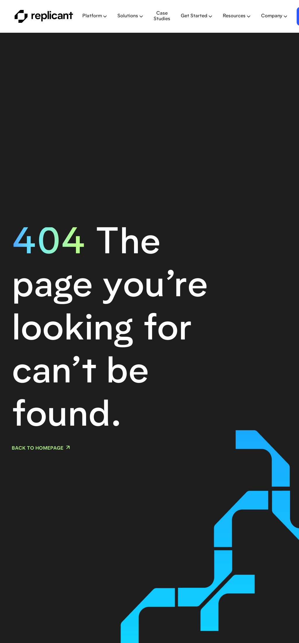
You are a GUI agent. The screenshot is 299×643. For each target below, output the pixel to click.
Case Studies (162, 16)
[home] (44, 16)
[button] (94, 16)
